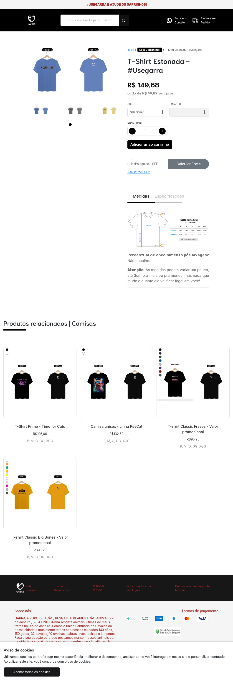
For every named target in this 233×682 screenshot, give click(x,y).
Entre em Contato (176, 20)
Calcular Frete (189, 164)
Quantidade (134, 123)
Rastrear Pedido (98, 588)
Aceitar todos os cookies (31, 672)
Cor (129, 104)
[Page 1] (70, 124)
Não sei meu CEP (138, 172)
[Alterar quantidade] (147, 131)
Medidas (141, 196)
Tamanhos (175, 104)
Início (130, 49)
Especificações (168, 196)
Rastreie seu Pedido (204, 20)
